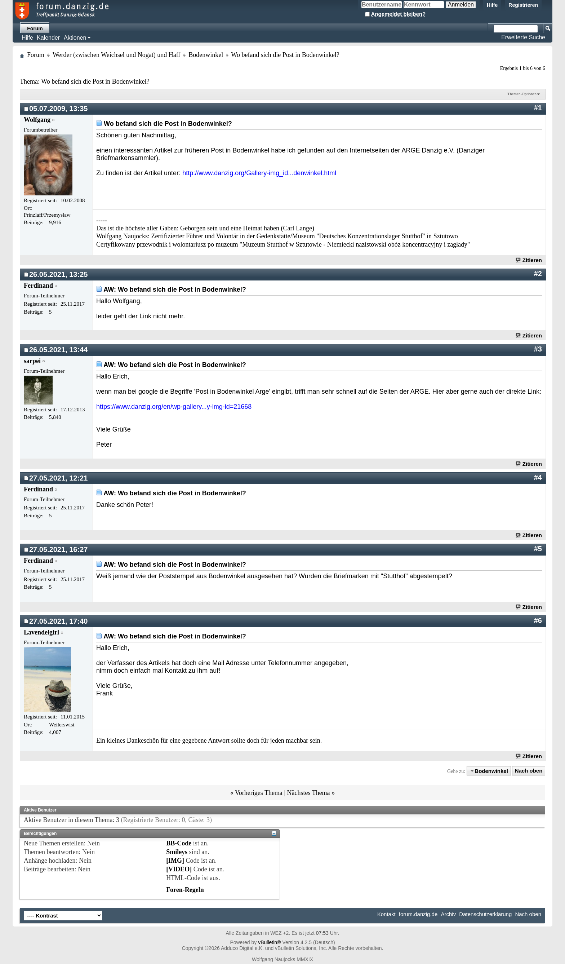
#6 (538, 620)
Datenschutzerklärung (485, 914)
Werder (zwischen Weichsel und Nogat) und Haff (116, 54)
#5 (538, 549)
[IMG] (175, 860)
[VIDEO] (179, 869)
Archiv (448, 914)
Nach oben (529, 771)
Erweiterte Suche (523, 37)
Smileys (176, 851)
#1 (538, 108)
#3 (538, 349)
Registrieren (523, 5)
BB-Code (178, 843)
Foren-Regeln (185, 889)
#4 (538, 477)
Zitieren (529, 260)
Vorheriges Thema (258, 792)
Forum (35, 28)
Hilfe (492, 5)
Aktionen (75, 38)
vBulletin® (269, 942)
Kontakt (386, 914)
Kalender (48, 38)
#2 (538, 274)
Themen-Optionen (522, 94)
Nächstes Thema (308, 792)
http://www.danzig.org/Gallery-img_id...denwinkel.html (259, 173)
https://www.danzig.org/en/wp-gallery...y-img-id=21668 (174, 406)
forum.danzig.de (418, 914)
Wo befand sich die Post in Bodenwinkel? (95, 81)
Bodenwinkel (205, 54)
